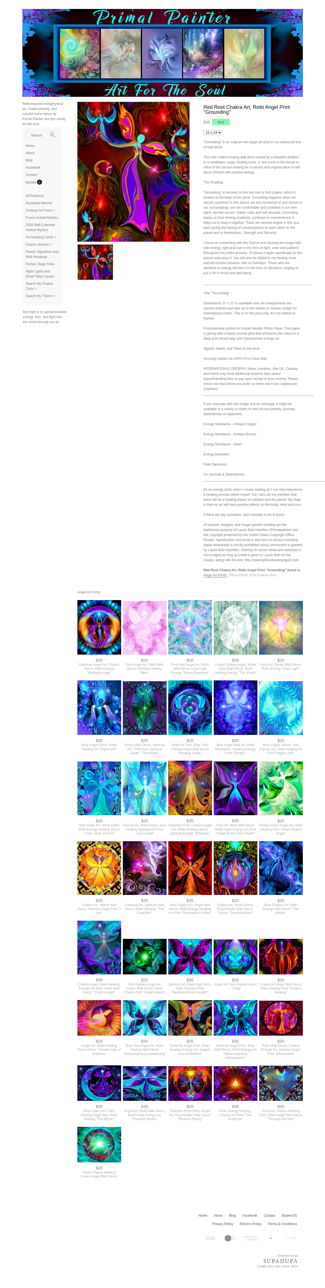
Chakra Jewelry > (39, 244)
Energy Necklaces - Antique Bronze (230, 434)
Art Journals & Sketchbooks (224, 474)
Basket (31, 182)
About (30, 153)
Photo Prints (238, 575)
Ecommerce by (287, 1255)
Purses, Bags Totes (40, 264)
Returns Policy (250, 1224)
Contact (31, 175)
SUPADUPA (280, 1261)
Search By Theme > (41, 296)
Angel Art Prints (216, 575)
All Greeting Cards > (41, 237)
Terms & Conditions (282, 1224)
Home (30, 146)
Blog (29, 160)
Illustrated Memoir (39, 203)
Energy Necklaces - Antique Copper (230, 424)
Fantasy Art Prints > (40, 210)
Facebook (33, 168)
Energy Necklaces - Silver (223, 444)
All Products (35, 196)
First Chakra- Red (263, 575)
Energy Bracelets (216, 454)
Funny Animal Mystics (42, 218)
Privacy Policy (222, 1224)
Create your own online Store (277, 1266)
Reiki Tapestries (215, 464)
